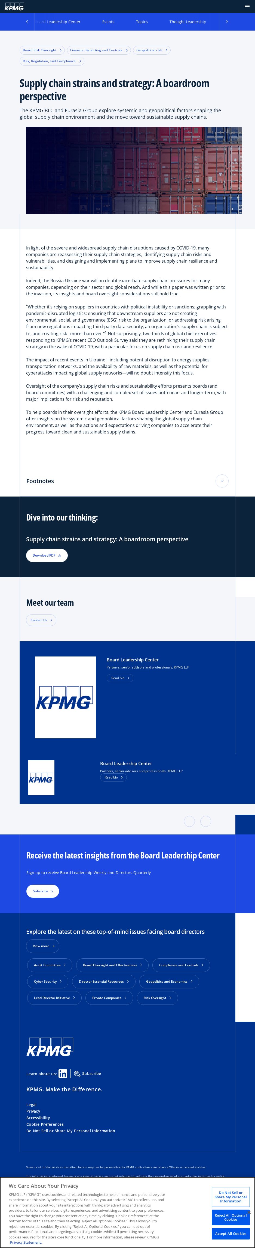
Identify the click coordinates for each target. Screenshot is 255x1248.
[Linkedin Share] (63, 1073)
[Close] (249, 1212)
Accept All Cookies (230, 1233)
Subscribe (87, 1074)
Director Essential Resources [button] (104, 981)
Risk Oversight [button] (157, 998)
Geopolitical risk (151, 50)
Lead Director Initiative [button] (54, 998)
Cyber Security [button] (48, 981)
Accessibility (38, 1117)
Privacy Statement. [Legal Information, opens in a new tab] (26, 1242)
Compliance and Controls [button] (181, 965)
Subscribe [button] (40, 891)
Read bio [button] (117, 678)
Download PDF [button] (47, 555)
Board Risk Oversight (42, 50)
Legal (31, 1104)
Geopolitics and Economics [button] (169, 981)
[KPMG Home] (14, 6)
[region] (127, 1212)
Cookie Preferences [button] (45, 1124)
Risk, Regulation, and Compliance (52, 61)
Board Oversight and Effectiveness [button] (112, 965)
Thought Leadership (188, 21)
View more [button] (41, 946)
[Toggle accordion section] (222, 481)
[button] (247, 6)
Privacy (33, 1111)
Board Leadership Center (58, 21)
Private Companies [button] (109, 998)
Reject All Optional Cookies (231, 1217)
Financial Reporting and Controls (99, 50)
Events (108, 21)
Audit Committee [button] (50, 965)
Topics (142, 21)
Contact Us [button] (39, 620)
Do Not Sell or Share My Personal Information (70, 1130)
